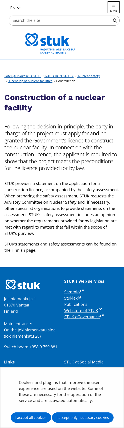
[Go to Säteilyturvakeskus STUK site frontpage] (62, 43)
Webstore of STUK (83, 310)
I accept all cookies (30, 417)
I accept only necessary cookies (83, 417)
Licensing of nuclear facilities (30, 81)
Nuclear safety (88, 76)
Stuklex (72, 298)
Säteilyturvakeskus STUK (22, 76)
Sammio (74, 291)
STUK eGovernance (84, 316)
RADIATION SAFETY (59, 76)
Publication (74, 304)
